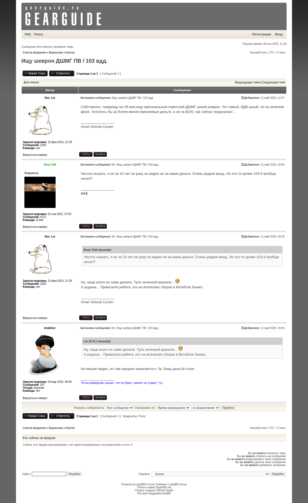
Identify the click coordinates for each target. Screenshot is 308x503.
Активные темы (63, 46)
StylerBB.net (163, 487)
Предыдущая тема (247, 82)
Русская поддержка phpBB (154, 493)
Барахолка (56, 52)
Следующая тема (273, 82)
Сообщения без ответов (36, 46)
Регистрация (261, 34)
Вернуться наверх (35, 154)
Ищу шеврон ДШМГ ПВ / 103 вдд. (64, 61)
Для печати (31, 82)
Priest (141, 416)
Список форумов (34, 52)
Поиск (38, 34)
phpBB (140, 484)
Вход (279, 34)
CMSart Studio (164, 490)
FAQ (28, 34)
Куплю (70, 52)
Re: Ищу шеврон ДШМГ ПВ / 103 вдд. (135, 164)
